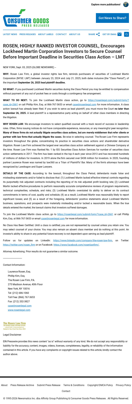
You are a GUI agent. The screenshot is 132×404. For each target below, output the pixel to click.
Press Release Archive (22, 385)
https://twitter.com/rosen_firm (19, 244)
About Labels (45, 34)
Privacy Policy (123, 385)
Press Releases (27, 34)
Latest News (10, 34)
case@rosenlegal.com (84, 104)
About (4, 385)
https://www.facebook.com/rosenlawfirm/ (76, 244)
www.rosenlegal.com (19, 310)
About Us (74, 34)
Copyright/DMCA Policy (100, 385)
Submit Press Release (48, 385)
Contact (61, 34)
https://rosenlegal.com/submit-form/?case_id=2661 (85, 214)
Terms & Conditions (73, 385)
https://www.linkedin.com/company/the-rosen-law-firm (82, 240)
